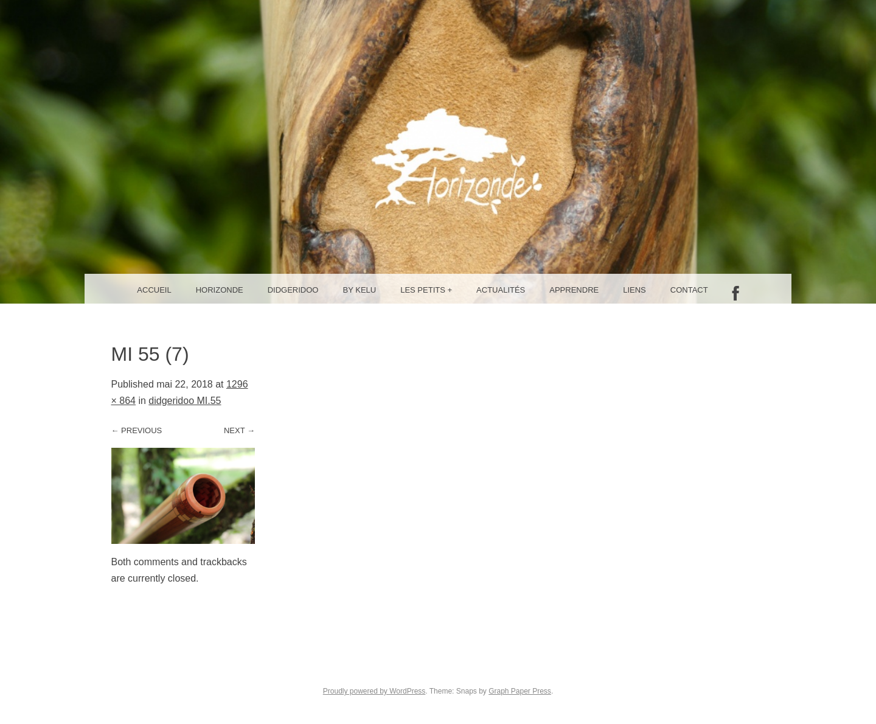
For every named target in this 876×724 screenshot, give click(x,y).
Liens (634, 289)
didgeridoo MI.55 (184, 400)
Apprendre (574, 289)
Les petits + (426, 289)
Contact (689, 289)
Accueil (154, 289)
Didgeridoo (293, 289)
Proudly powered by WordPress (374, 691)
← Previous (136, 430)
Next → (239, 430)
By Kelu (360, 289)
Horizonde (219, 289)
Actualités (500, 289)
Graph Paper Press (519, 691)
